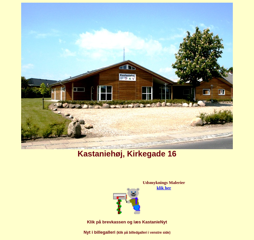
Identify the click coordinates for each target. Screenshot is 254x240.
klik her (164, 187)
